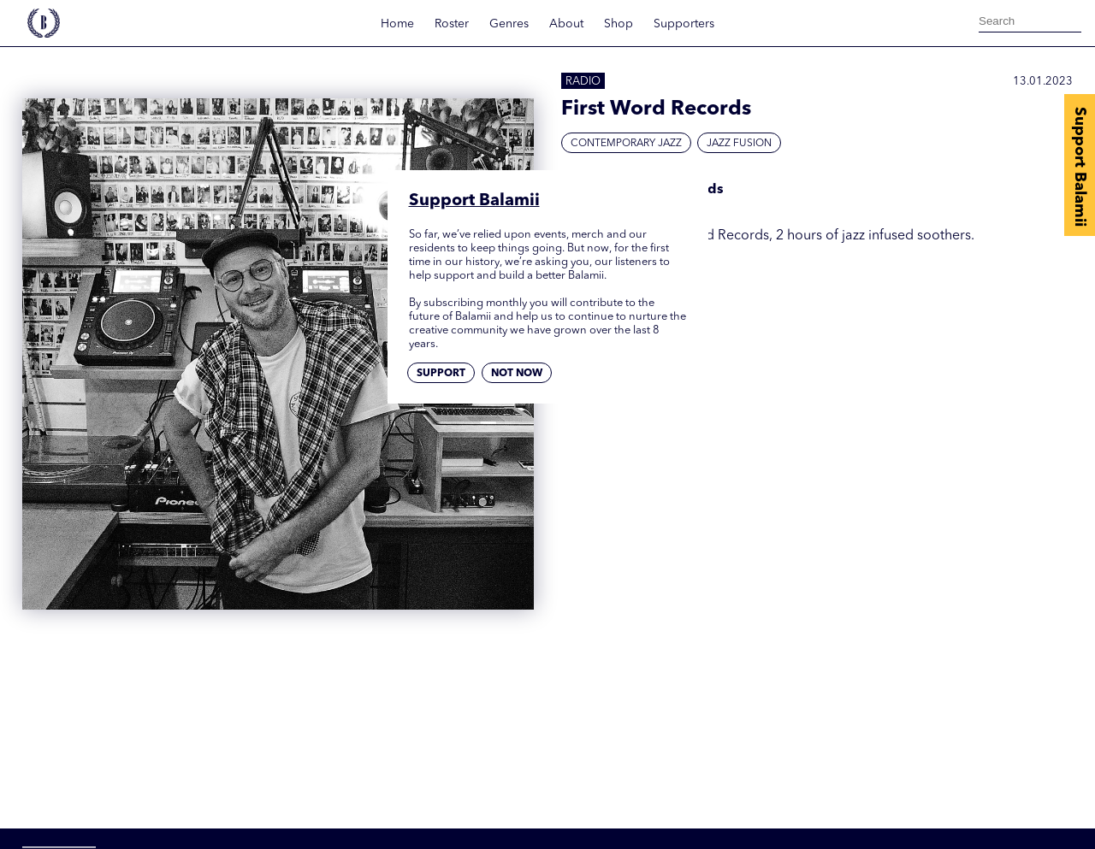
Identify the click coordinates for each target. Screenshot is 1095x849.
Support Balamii (1079, 167)
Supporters (684, 24)
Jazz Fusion (739, 144)
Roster (452, 24)
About (566, 24)
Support (441, 373)
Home (397, 24)
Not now (516, 373)
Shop (618, 24)
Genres (509, 24)
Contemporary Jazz (626, 144)
